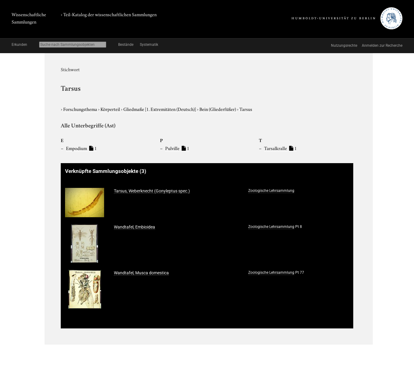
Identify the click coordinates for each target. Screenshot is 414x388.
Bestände (125, 44)
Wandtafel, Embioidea (134, 227)
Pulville (177, 148)
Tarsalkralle (280, 148)
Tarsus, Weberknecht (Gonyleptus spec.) (152, 191)
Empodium (81, 148)
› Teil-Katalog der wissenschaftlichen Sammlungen (109, 14)
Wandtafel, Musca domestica (141, 272)
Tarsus (245, 108)
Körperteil (110, 108)
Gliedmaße (160, 108)
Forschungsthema (80, 108)
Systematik (149, 44)
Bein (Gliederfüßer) (218, 108)
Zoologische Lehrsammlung (271, 191)
